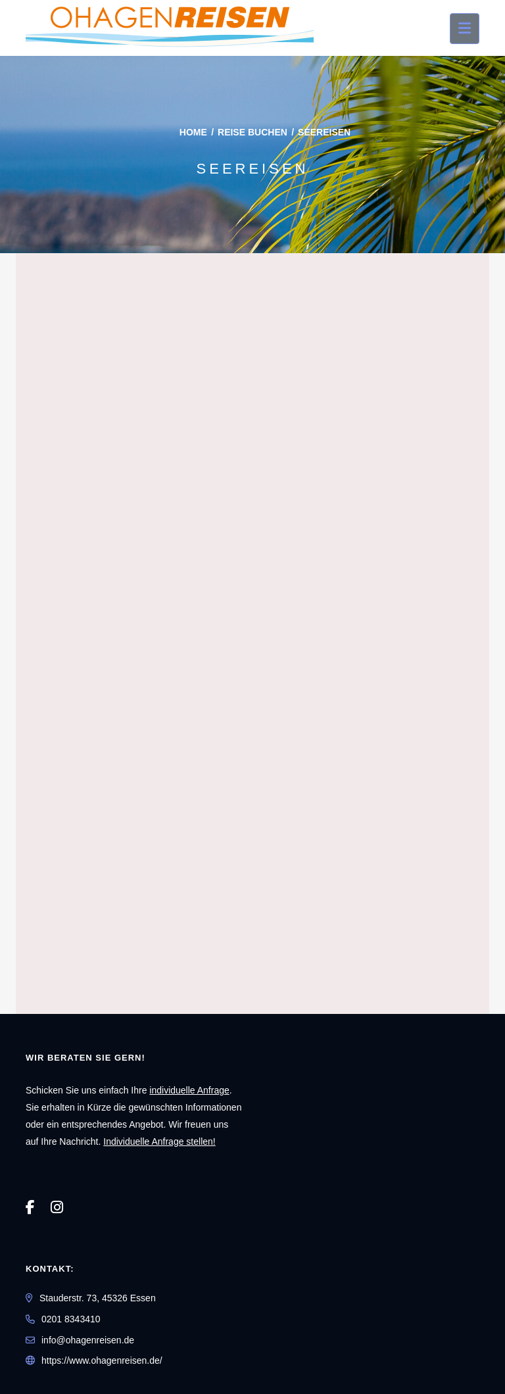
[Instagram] (57, 1207)
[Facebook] (30, 1207)
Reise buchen (252, 132)
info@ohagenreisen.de (87, 1340)
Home (193, 132)
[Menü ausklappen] (464, 28)
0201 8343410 (71, 1319)
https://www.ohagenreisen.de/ (101, 1360)
